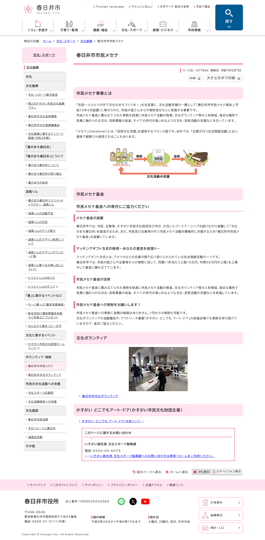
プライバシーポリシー (124, 485)
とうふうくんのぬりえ (41, 277)
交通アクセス (153, 485)
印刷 (193, 78)
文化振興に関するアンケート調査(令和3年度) (46, 135)
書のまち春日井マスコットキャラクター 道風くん (45, 202)
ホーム (47, 41)
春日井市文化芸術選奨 (42, 116)
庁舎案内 (217, 502)
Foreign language (110, 6)
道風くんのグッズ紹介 (42, 230)
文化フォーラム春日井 (42, 428)
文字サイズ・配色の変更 (174, 6)
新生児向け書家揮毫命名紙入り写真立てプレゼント (45, 315)
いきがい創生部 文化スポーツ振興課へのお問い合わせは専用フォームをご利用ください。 (152, 456)
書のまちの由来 (38, 182)
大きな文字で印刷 (221, 78)
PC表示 (204, 472)
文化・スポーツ (65, 41)
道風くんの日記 (38, 222)
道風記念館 (35, 437)
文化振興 (86, 41)
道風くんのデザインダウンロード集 (45, 254)
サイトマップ (38, 485)
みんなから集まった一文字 (45, 326)
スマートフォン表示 (228, 471)
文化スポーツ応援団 (40, 392)
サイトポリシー (94, 485)
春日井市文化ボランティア (100, 396)
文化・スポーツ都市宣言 (43, 94)
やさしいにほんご (142, 6)
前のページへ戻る (149, 472)
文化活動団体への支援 (42, 401)
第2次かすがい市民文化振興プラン (46, 105)
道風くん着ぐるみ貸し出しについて (46, 267)
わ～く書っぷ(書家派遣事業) (46, 304)
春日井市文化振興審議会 (44, 125)
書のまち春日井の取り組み (45, 173)
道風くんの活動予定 (40, 213)
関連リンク (176, 485)
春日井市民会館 (38, 419)
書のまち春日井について (43, 165)
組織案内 (217, 515)
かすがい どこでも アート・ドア (113, 421)
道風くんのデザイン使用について (46, 241)
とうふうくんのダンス (43, 286)
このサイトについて (65, 485)
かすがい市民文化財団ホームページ (46, 346)
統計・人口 (217, 527)
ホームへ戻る (179, 472)
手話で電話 (203, 6)
